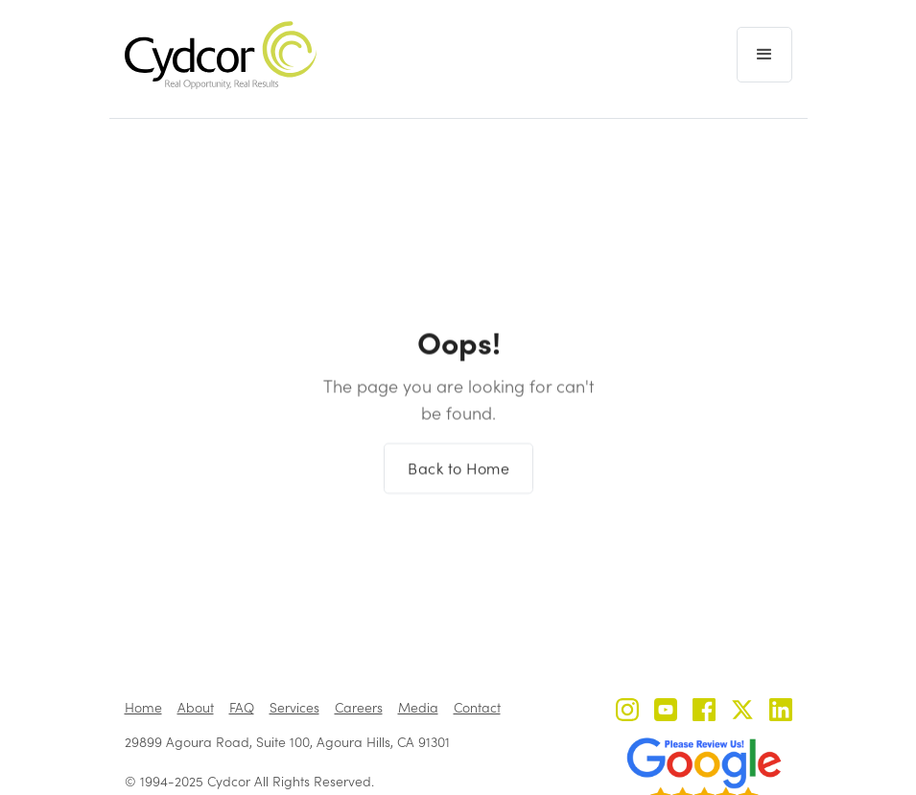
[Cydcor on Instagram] (627, 712)
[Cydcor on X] (742, 712)
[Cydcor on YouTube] (665, 712)
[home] (221, 55)
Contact (477, 707)
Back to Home (458, 475)
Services (294, 707)
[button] (764, 54)
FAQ (241, 707)
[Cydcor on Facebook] (704, 712)
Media (418, 707)
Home (143, 707)
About (195, 707)
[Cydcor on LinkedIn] (780, 712)
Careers (359, 707)
